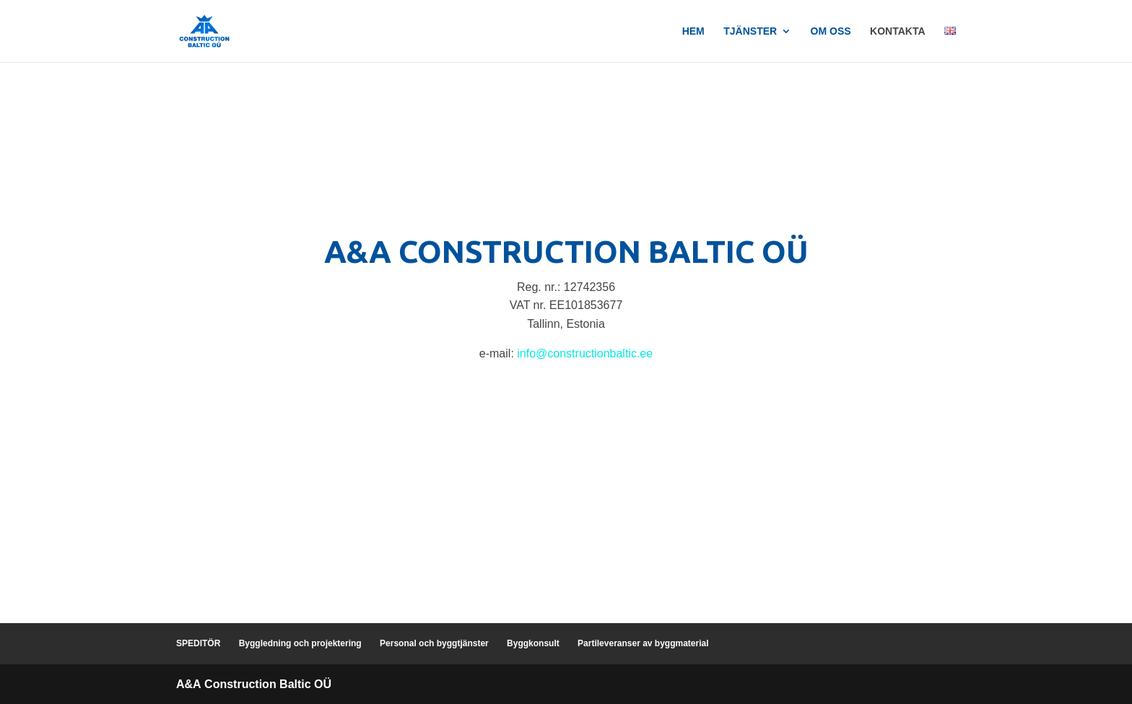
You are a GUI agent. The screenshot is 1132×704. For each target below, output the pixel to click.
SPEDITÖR (198, 643)
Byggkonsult (533, 643)
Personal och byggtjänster (434, 643)
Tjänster (750, 31)
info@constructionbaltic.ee (585, 353)
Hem (693, 31)
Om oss (831, 31)
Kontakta (897, 31)
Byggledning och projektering (300, 643)
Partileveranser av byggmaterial (643, 643)
